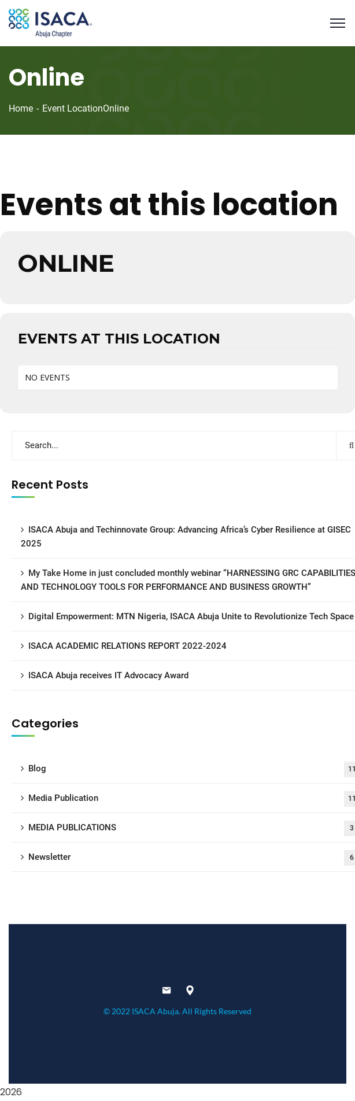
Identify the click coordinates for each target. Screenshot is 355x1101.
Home (21, 108)
